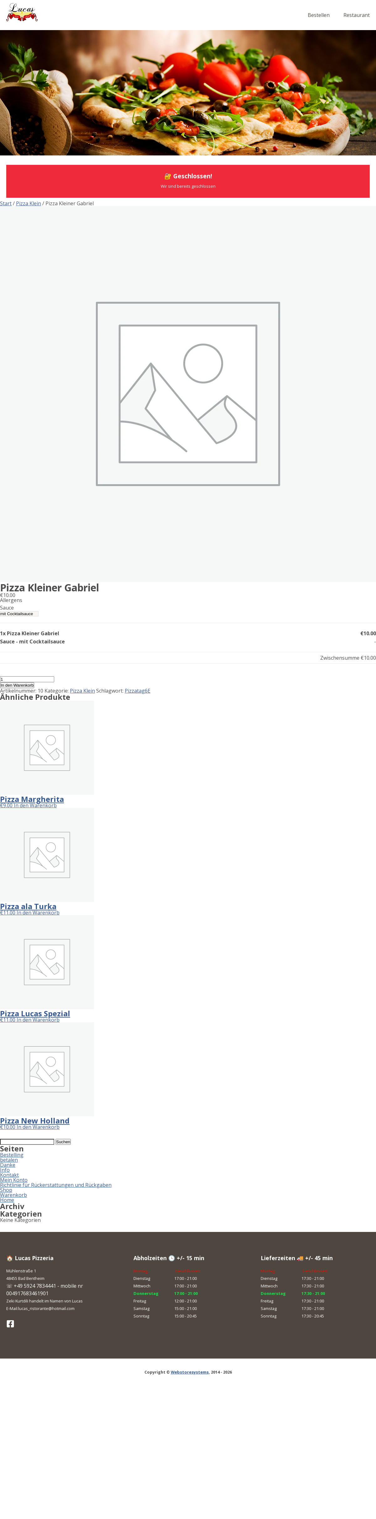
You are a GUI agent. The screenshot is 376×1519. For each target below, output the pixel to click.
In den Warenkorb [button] (35, 805)
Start (6, 203)
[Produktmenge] (27, 679)
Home (7, 1200)
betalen (9, 1159)
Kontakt (9, 1174)
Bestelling (12, 1154)
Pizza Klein (28, 203)
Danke (7, 1164)
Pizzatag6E (137, 690)
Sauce (7, 607)
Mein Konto (14, 1179)
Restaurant (356, 15)
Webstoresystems (190, 1372)
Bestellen (319, 15)
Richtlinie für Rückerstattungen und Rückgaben (56, 1184)
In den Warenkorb (17, 685)
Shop (6, 1189)
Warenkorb (13, 1195)
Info (5, 1169)
